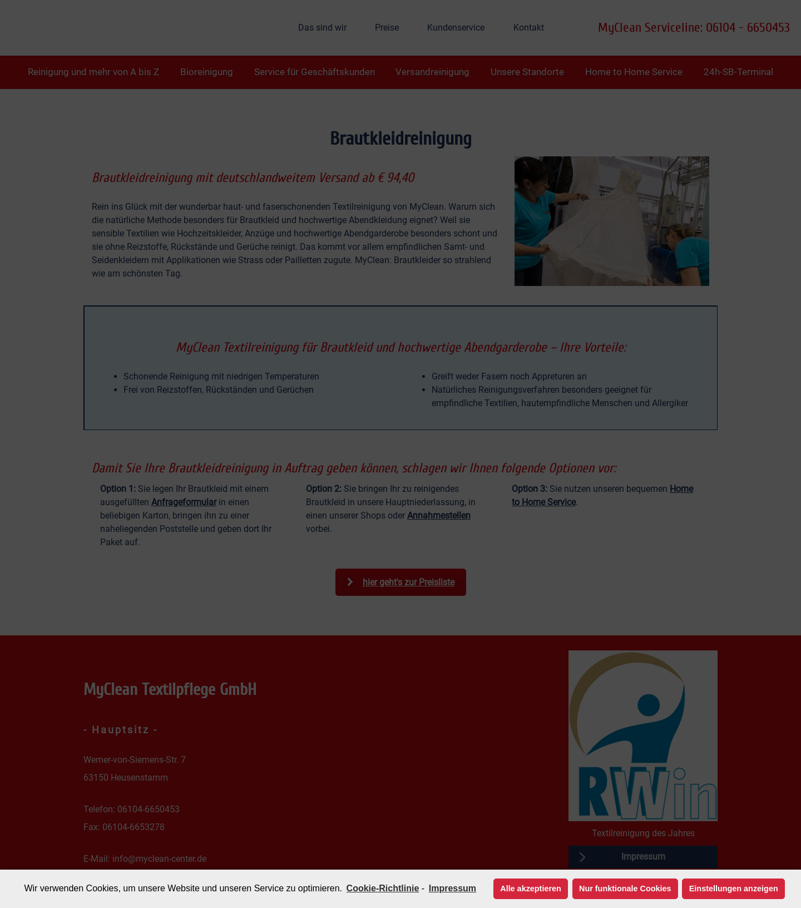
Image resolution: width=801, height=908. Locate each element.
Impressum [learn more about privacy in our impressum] (452, 888)
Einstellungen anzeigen (733, 888)
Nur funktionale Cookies (625, 888)
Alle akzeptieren (530, 888)
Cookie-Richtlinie (383, 888)
